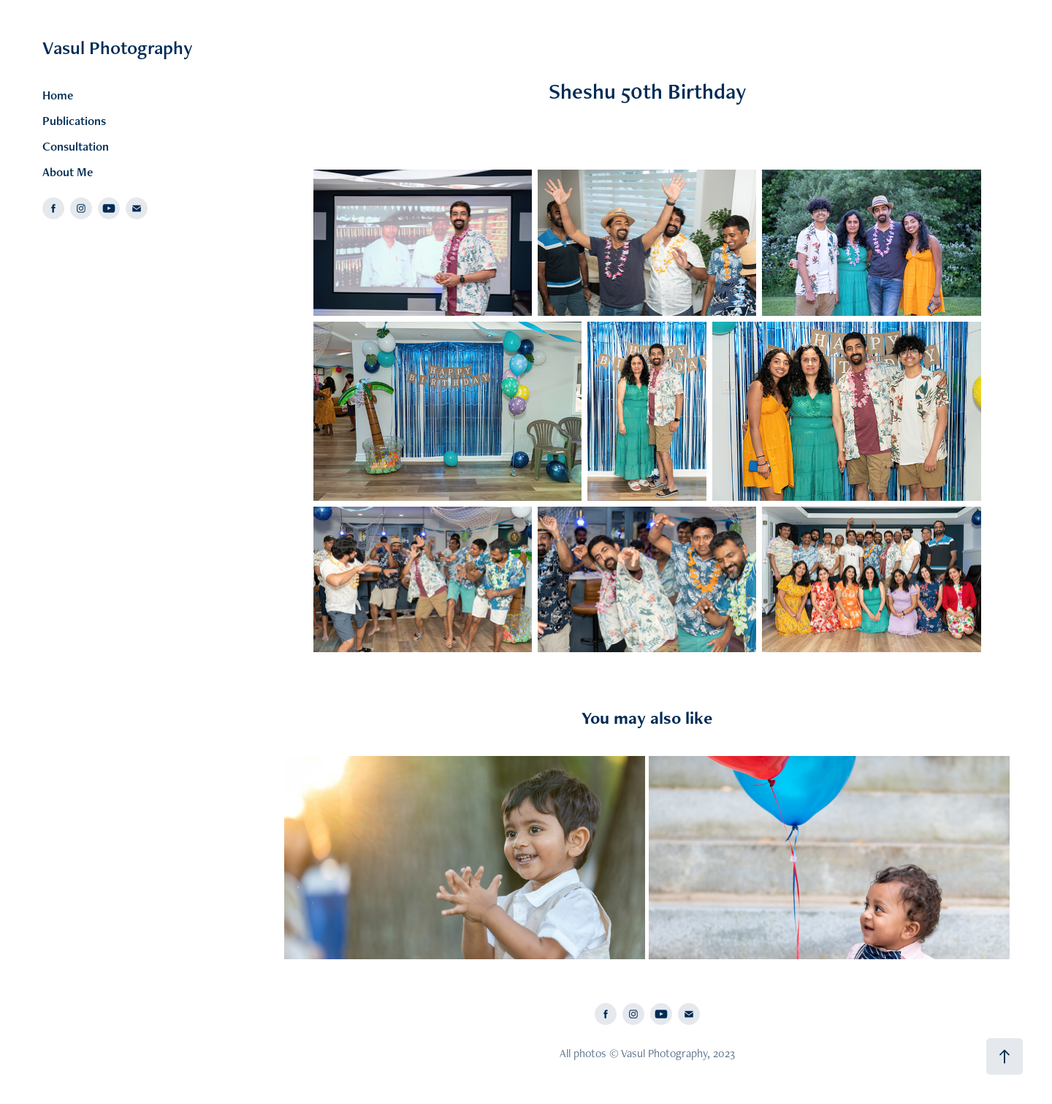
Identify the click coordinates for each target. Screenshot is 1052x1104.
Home (57, 95)
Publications (74, 121)
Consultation (75, 146)
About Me (67, 172)
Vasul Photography (117, 47)
